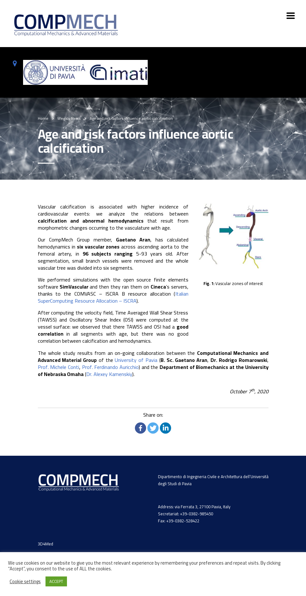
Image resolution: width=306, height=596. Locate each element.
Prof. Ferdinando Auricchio (110, 367)
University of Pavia (136, 360)
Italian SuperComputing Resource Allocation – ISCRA (113, 297)
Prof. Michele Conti (58, 367)
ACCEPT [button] (56, 581)
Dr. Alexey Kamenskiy (109, 374)
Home (43, 118)
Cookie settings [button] (25, 581)
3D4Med (45, 544)
